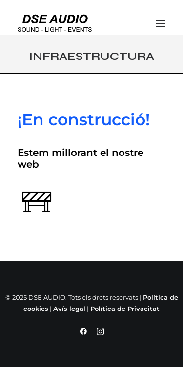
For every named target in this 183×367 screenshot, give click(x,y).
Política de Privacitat (125, 308)
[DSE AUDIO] (55, 23)
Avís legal (69, 308)
